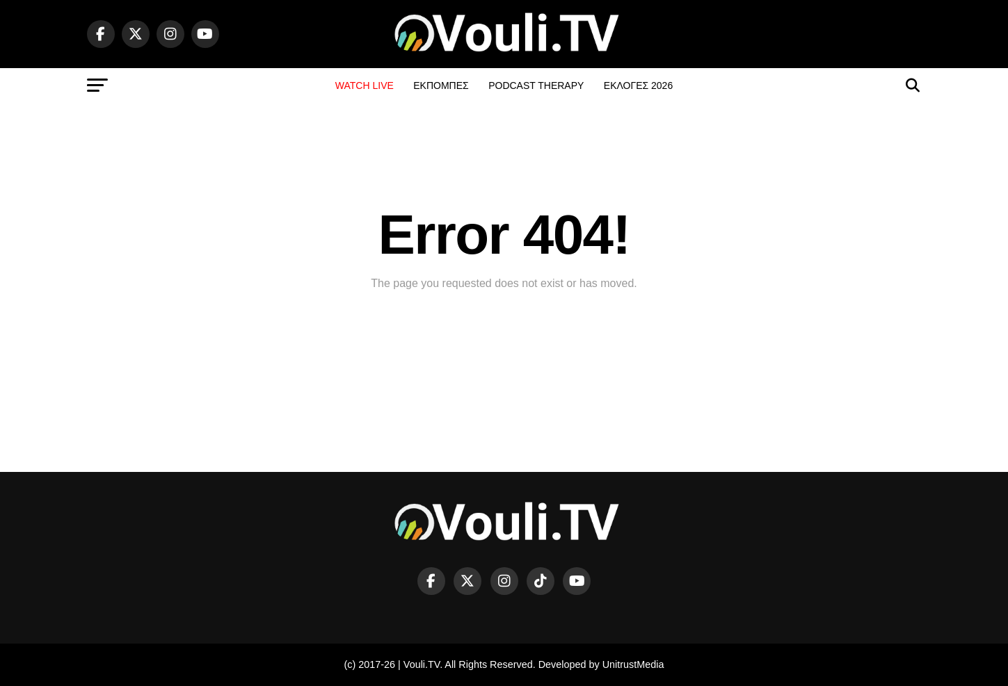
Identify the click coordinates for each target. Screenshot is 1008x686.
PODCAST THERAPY (536, 85)
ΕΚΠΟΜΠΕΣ (440, 85)
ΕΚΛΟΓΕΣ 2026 (638, 85)
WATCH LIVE (364, 85)
